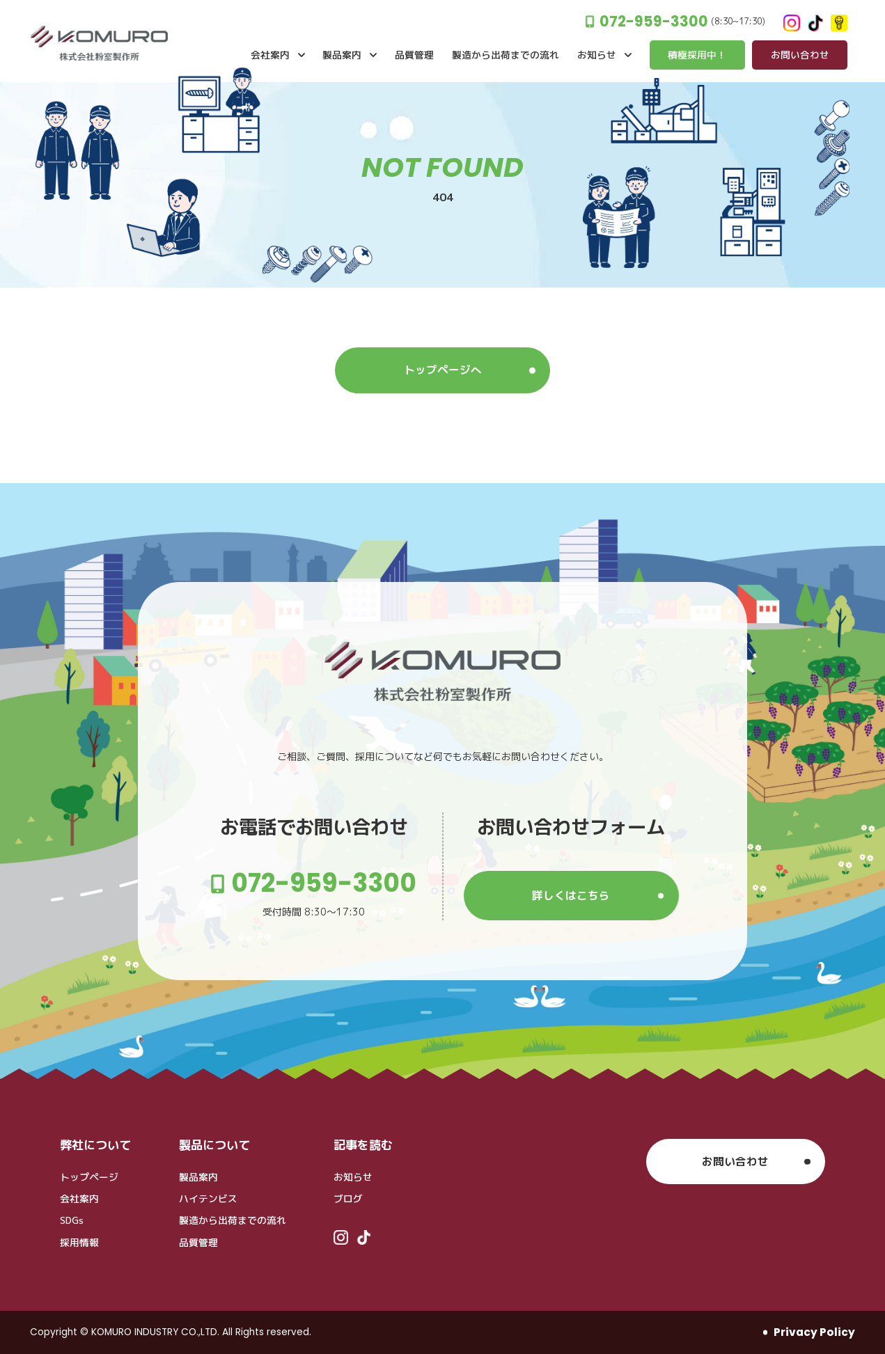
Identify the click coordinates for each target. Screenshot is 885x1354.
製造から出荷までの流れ (232, 1220)
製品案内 (198, 1176)
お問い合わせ (735, 1161)
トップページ (89, 1176)
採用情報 (79, 1242)
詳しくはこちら (571, 895)
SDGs (72, 1220)
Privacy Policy (814, 1332)
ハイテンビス (208, 1198)
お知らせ (353, 1176)
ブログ (348, 1198)
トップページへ (443, 369)
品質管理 (198, 1242)
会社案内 (79, 1198)
